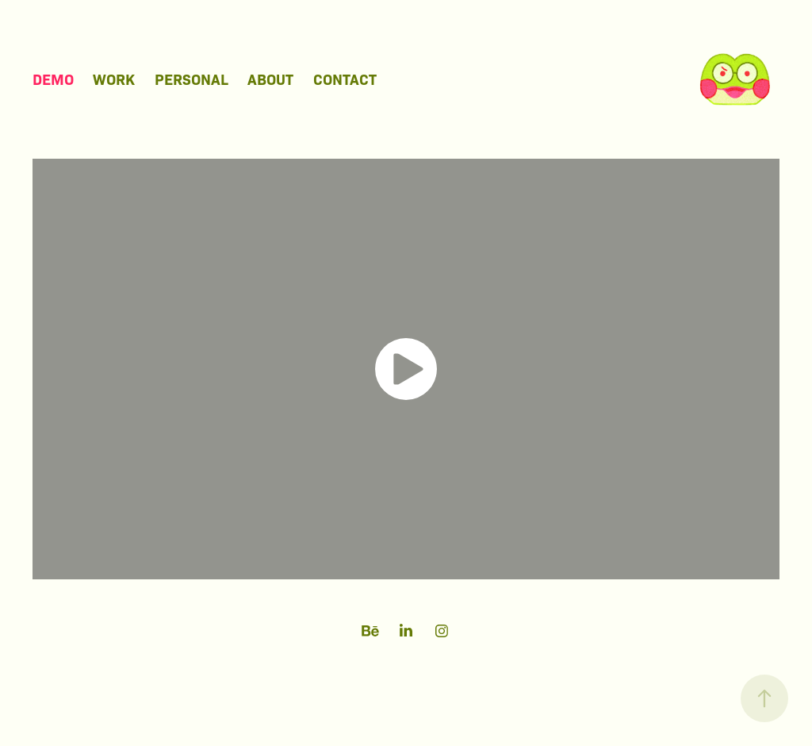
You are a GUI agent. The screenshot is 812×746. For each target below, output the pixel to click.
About (270, 78)
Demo (53, 78)
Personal (191, 78)
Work (114, 78)
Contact (345, 78)
